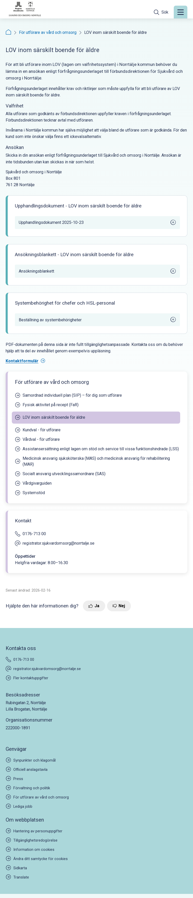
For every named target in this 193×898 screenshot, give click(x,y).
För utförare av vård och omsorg (47, 32)
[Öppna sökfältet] (161, 12)
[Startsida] (8, 32)
